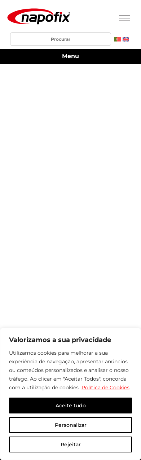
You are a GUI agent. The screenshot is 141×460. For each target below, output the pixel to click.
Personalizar (71, 425)
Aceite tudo (71, 405)
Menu (70, 56)
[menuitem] (117, 39)
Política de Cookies (105, 387)
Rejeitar (71, 444)
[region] (70, 394)
